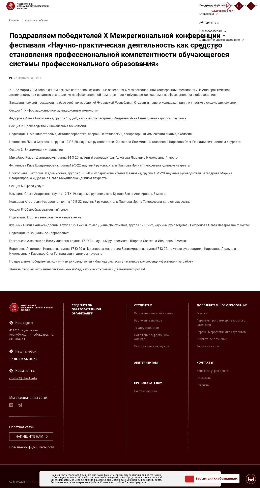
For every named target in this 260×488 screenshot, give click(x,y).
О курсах (203, 306)
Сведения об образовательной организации (86, 302)
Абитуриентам (146, 356)
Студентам (143, 298)
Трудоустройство (146, 321)
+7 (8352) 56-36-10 (23, 352)
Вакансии (203, 378)
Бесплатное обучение (212, 332)
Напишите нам (29, 431)
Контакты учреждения (212, 364)
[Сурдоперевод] (227, 6)
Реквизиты (204, 371)
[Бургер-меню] (251, 6)
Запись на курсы (208, 339)
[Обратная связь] (239, 6)
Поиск (211, 6)
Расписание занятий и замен (153, 306)
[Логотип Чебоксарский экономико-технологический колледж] (31, 6)
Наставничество (145, 384)
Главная (14, 20)
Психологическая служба (151, 339)
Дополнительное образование (222, 298)
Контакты (205, 356)
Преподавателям (148, 376)
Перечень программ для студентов (221, 325)
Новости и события (38, 20)
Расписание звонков (148, 313)
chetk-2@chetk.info (23, 372)
